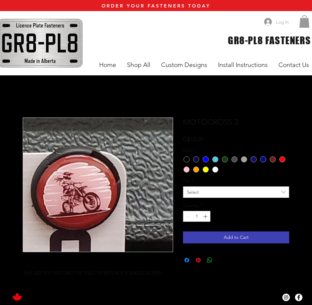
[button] (304, 21)
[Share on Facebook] (186, 260)
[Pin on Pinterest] (198, 260)
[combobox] (236, 192)
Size (188, 180)
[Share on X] (221, 260)
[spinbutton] (196, 216)
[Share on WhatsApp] (209, 260)
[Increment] (206, 216)
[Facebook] (298, 297)
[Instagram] (286, 297)
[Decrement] (187, 216)
